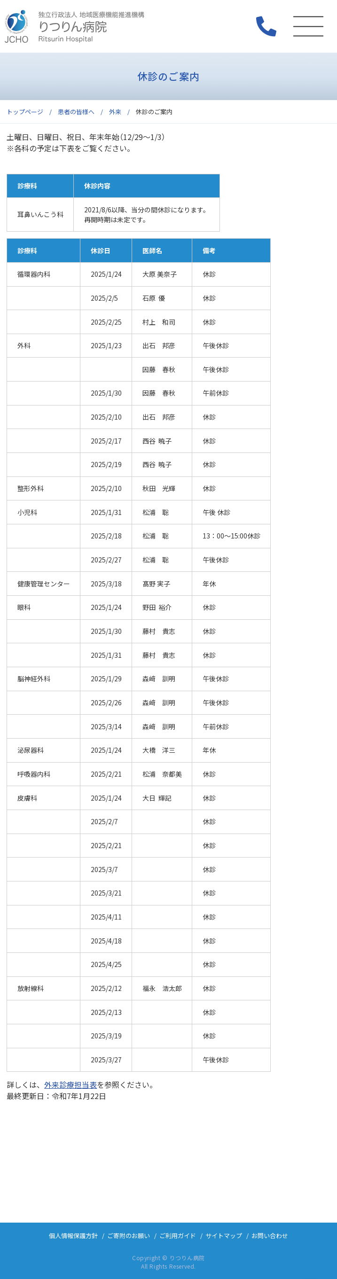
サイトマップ (223, 1235)
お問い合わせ (269, 1235)
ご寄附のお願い (128, 1235)
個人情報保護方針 (73, 1235)
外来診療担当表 (70, 1084)
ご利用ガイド (177, 1235)
